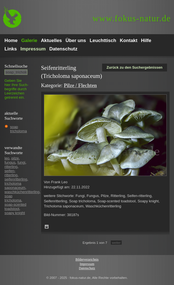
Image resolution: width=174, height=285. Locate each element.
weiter (116, 242)
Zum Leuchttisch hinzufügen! (47, 227)
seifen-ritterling (10, 173)
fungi (21, 162)
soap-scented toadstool (15, 206)
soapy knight (14, 213)
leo (6, 158)
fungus (9, 162)
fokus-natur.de (131, 18)
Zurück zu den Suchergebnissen (135, 67)
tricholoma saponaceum (14, 185)
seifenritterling (15, 179)
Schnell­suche (15, 66)
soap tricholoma (18, 129)
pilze (15, 158)
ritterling (10, 166)
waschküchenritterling (21, 192)
